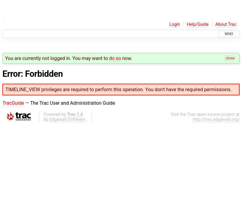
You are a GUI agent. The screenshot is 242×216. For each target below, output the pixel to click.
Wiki (229, 34)
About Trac (226, 24)
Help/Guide (198, 24)
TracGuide (13, 103)
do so (115, 58)
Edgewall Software (67, 119)
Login (174, 24)
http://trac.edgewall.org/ (216, 119)
